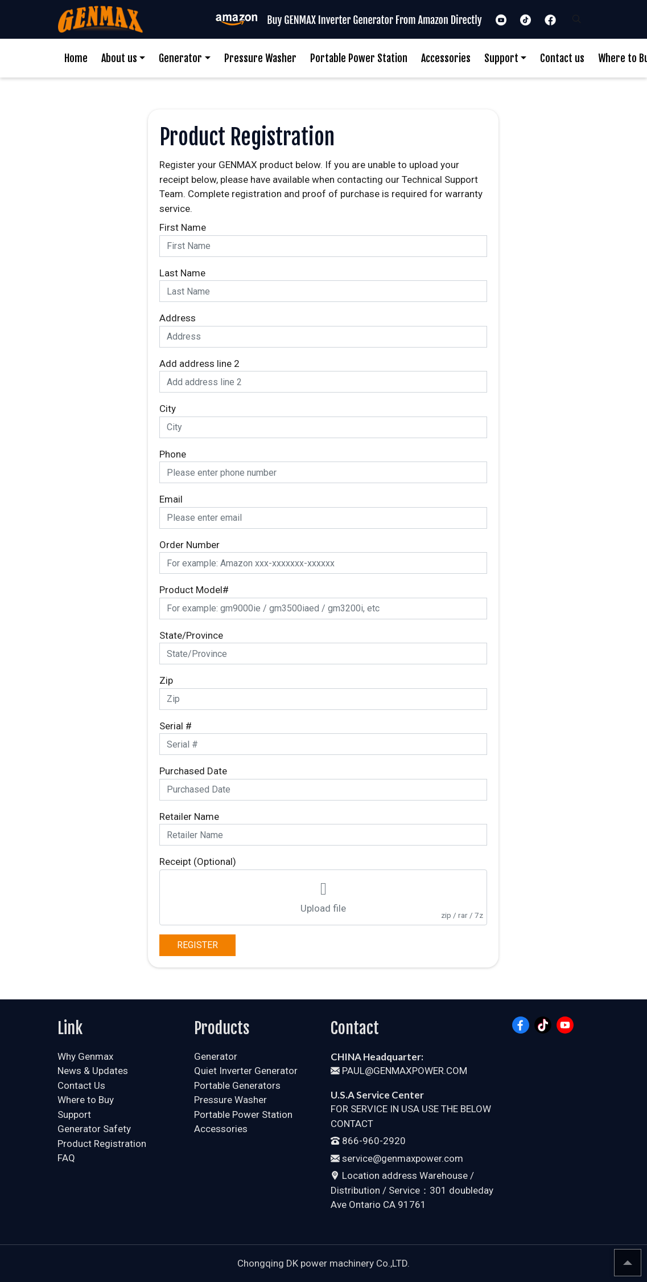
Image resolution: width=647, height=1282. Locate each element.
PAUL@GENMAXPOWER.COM (399, 1070)
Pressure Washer (260, 58)
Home (76, 58)
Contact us (562, 58)
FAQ (66, 1157)
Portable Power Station (358, 58)
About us (119, 58)
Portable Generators (237, 1085)
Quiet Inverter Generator (246, 1070)
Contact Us (81, 1085)
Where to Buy (85, 1099)
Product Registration (101, 1143)
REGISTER (197, 945)
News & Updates (92, 1070)
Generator (180, 58)
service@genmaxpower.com (397, 1158)
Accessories (446, 58)
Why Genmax (85, 1056)
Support (501, 58)
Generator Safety (94, 1128)
